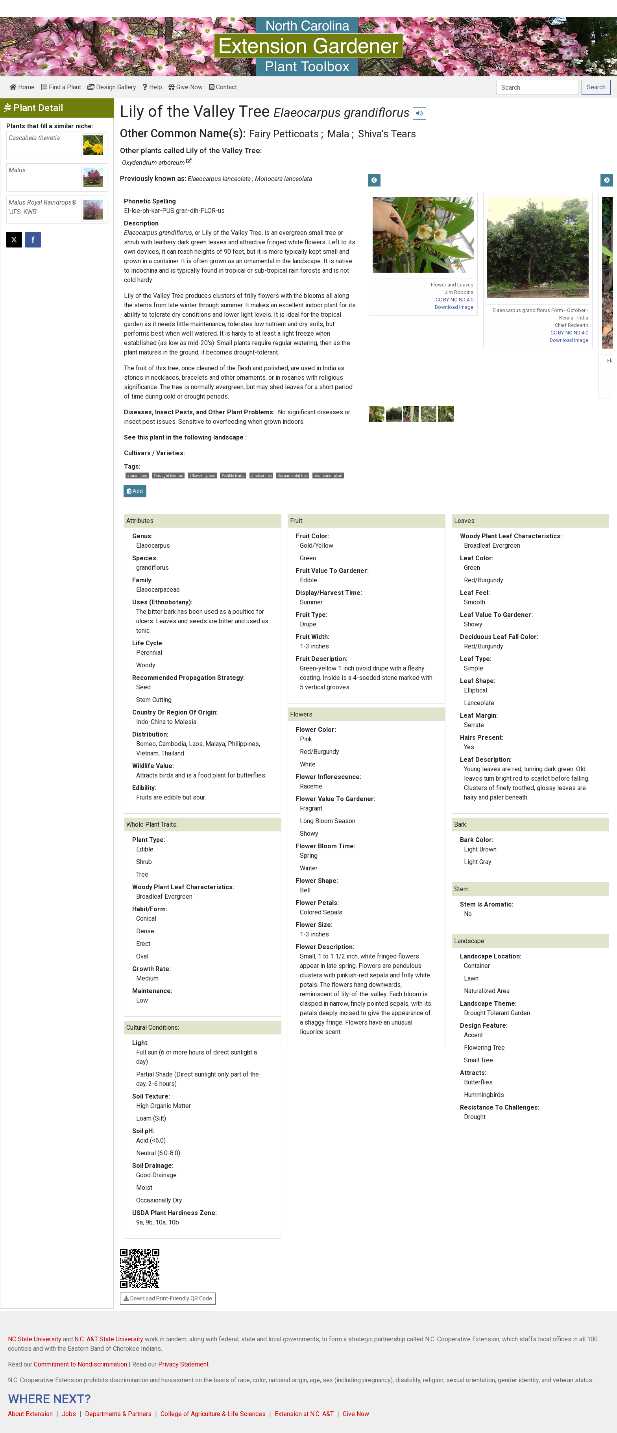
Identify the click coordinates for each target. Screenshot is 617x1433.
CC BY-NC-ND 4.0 (454, 300)
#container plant (328, 475)
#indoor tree (261, 475)
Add (135, 491)
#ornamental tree (293, 475)
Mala (338, 134)
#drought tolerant (168, 475)
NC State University (34, 1339)
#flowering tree (202, 475)
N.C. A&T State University (108, 1339)
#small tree (137, 475)
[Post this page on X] (14, 239)
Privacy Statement (183, 1364)
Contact (223, 87)
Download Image (454, 307)
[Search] (537, 87)
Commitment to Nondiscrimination (80, 1364)
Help (152, 87)
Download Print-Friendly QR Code (168, 1298)
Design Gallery (111, 87)
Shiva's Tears (387, 134)
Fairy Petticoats (284, 134)
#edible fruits (233, 475)
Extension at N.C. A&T (304, 1414)
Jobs (69, 1414)
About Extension (30, 1414)
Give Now (185, 87)
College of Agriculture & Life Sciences (213, 1414)
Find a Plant (61, 87)
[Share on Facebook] (33, 239)
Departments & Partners (118, 1414)
